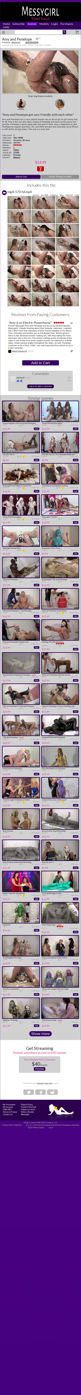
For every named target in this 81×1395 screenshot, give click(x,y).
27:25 (37, 514)
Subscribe (18, 23)
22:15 (37, 797)
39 (40, 38)
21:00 (37, 546)
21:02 (77, 735)
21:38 (77, 828)
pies (11, 45)
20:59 (37, 955)
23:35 (37, 608)
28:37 (37, 922)
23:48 (77, 1018)
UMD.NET (7, 1109)
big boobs (23, 45)
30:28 (77, 955)
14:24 (77, 860)
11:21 (77, 452)
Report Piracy (27, 1105)
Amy (60, 109)
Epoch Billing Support (36, 1128)
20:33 (77, 514)
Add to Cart (21, 177)
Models (44, 23)
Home (6, 23)
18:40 (37, 766)
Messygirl (16, 42)
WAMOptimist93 (19, 351)
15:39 (77, 639)
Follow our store (32, 43)
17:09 (37, 828)
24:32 (37, 891)
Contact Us (7, 1114)
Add (36, 429)
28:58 (37, 672)
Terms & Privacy (10, 1112)
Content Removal (28, 1107)
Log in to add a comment (40, 386)
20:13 (77, 891)
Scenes (32, 23)
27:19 (77, 608)
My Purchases (9, 1105)
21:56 (37, 421)
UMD (6, 27)
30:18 (77, 797)
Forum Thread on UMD (60, 177)
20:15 (77, 483)
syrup (16, 45)
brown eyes (39, 45)
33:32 (77, 577)
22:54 (77, 421)
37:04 (37, 735)
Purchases (66, 23)
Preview (39, 1069)
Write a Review (27, 1112)
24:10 (77, 986)
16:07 (37, 577)
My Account (8, 1107)
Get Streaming (39, 1048)
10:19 (37, 452)
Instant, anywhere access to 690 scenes (39, 1052)
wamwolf (20, 377)
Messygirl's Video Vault (44, 1083)
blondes (31, 45)
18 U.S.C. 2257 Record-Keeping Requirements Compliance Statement (52, 1125)
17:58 (37, 639)
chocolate (5, 45)
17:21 (37, 704)
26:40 (37, 483)
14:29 (37, 986)
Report (16, 157)
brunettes (47, 45)
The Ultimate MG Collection (39, 1059)
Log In (50, 1128)
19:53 (37, 860)
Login (54, 23)
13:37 (77, 546)
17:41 (77, 672)
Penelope (21, 109)
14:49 (37, 1018)
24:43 (77, 704)
